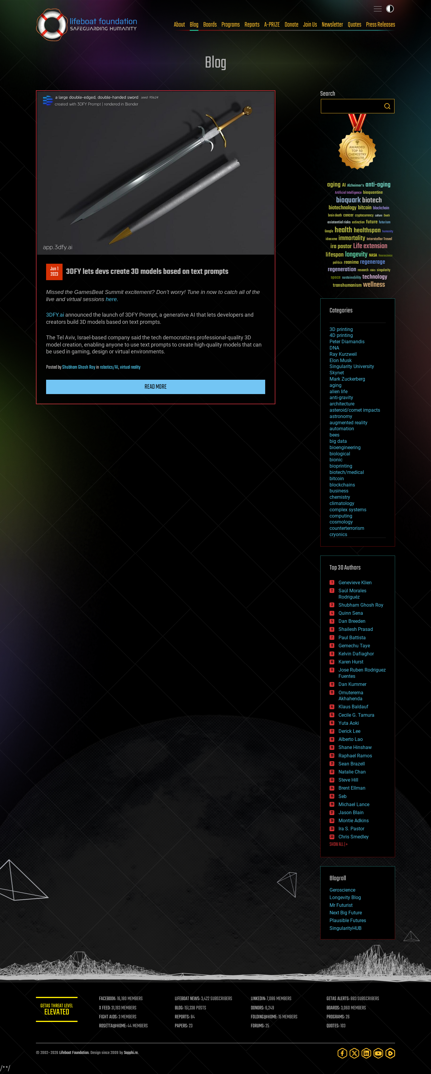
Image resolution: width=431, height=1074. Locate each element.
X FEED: (105, 1008)
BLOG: (179, 1008)
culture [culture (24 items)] (378, 215)
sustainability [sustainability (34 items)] (351, 278)
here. (112, 299)
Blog (194, 24)
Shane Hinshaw (355, 747)
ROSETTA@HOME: (113, 1026)
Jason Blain (351, 812)
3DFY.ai (55, 315)
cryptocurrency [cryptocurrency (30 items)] (364, 216)
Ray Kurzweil (343, 354)
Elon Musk (341, 360)
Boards (210, 24)
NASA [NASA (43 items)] (373, 255)
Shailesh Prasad (356, 629)
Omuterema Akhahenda (351, 696)
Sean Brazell (352, 764)
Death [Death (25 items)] (387, 215)
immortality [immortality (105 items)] (352, 238)
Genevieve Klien (355, 582)
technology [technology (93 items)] (374, 277)
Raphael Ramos (355, 756)
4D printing (341, 335)
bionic (336, 460)
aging (336, 385)
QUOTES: (333, 1026)
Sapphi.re (131, 1052)
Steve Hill (348, 780)
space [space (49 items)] (336, 277)
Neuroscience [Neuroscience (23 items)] (385, 256)
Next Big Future (346, 913)
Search (387, 106)
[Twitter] (354, 1053)
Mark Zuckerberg (347, 379)
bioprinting (341, 466)
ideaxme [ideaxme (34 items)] (331, 239)
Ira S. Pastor (351, 829)
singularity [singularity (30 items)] (383, 270)
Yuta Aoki (349, 723)
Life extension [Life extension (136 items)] (370, 246)
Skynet (337, 373)
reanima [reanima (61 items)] (351, 262)
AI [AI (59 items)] (344, 185)
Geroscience (342, 890)
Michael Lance (354, 804)
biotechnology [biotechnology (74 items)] (342, 208)
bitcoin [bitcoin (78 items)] (364, 208)
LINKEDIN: (258, 999)
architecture (342, 404)
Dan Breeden (352, 621)
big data (338, 441)
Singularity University (352, 366)
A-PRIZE (272, 24)
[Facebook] (342, 1053)
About (179, 24)
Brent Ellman (352, 788)
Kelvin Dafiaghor (356, 654)
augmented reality (349, 422)
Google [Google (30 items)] (329, 232)
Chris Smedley (354, 837)
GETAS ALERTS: (338, 999)
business (339, 491)
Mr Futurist (341, 905)
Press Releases (380, 24)
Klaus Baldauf (353, 707)
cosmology (341, 522)
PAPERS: (181, 1026)
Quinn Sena (351, 613)
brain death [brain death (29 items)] (335, 216)
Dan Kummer (352, 684)
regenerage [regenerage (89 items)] (372, 262)
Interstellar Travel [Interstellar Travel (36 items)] (379, 239)
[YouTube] (378, 1053)
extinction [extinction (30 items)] (358, 223)
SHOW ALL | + (339, 845)
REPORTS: (182, 1017)
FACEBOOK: (107, 999)
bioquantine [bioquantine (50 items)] (373, 192)
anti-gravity (341, 397)
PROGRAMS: (336, 1017)
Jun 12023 (54, 271)
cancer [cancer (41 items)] (348, 215)
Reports (252, 24)
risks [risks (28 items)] (372, 270)
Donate (291, 24)
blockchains (342, 485)
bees (334, 435)
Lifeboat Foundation (74, 1052)
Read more (156, 387)
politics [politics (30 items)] (337, 263)
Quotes (354, 24)
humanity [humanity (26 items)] (387, 232)
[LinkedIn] (366, 1053)
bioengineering (345, 447)
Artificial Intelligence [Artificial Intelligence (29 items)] (348, 193)
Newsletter (332, 24)
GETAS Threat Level (57, 1010)
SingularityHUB (346, 928)
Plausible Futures (348, 920)
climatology (342, 503)
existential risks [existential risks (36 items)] (338, 222)
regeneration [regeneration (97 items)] (342, 269)
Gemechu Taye (354, 646)
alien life (338, 391)
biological (340, 454)
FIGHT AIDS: (108, 1017)
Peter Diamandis (347, 341)
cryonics (338, 534)
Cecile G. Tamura (356, 715)
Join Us (310, 24)
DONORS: (258, 1008)
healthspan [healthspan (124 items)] (367, 230)
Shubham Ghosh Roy (78, 367)
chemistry (340, 497)
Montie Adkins (354, 820)
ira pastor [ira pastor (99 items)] (341, 246)
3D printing (341, 329)
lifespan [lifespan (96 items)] (335, 254)
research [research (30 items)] (363, 270)
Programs (230, 24)
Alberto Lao (351, 739)
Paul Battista (352, 637)
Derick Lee (349, 731)
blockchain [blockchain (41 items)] (381, 208)
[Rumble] (390, 1053)
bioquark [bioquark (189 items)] (348, 200)
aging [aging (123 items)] (334, 185)
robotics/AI (109, 367)
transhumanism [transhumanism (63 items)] (347, 285)
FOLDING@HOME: (264, 1017)
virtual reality (130, 367)
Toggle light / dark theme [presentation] (390, 9)
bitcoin (337, 478)
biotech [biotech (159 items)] (372, 200)
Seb (343, 796)
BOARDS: (333, 1008)
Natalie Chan (352, 772)
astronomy (341, 416)
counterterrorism (347, 528)
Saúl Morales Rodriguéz (352, 594)
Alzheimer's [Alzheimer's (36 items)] (355, 186)
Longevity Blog (345, 897)
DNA (334, 348)
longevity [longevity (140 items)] (356, 255)
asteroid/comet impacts (355, 410)
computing (341, 516)
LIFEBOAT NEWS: (188, 999)
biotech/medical (347, 472)
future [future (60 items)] (371, 222)
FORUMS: (258, 1026)
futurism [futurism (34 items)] (384, 223)
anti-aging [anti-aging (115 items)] (378, 185)
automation (342, 428)
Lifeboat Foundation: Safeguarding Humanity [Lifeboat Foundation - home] (87, 24)
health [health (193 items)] (343, 230)
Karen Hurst (351, 662)
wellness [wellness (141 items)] (374, 285)
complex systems (348, 509)
